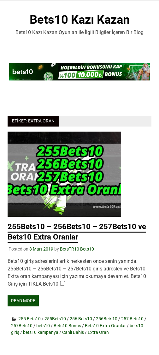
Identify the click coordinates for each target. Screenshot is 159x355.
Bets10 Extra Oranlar (105, 325)
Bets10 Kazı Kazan (80, 20)
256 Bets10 (81, 318)
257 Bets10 (132, 318)
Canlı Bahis (73, 332)
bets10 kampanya (40, 332)
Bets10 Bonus (67, 325)
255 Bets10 (29, 318)
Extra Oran (98, 332)
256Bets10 (106, 318)
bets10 (43, 325)
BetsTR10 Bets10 (77, 248)
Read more (23, 300)
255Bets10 (55, 318)
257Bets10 (21, 325)
